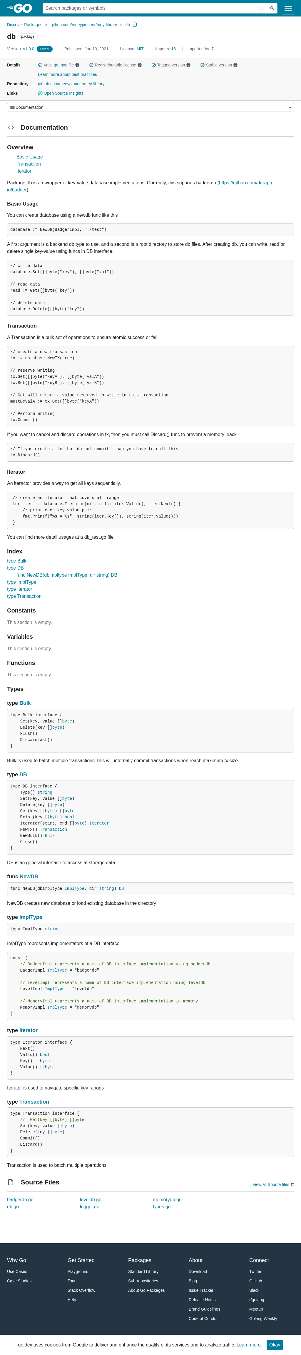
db (127, 24)
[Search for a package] (155, 8)
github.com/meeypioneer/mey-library (84, 24)
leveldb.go (90, 1199)
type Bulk (16, 560)
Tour (72, 1281)
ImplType (74, 888)
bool (70, 817)
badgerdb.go (20, 1199)
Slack (254, 1290)
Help (72, 1299)
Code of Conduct (204, 1318)
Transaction (28, 163)
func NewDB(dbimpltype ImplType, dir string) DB (66, 575)
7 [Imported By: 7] (201, 48)
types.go (161, 1206)
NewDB (29, 877)
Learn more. (249, 1344)
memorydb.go (167, 1199)
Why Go (16, 1260)
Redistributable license (115, 65)
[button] (40, 65)
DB (23, 774)
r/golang (256, 1299)
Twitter (255, 1271)
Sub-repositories (143, 1281)
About (196, 1260)
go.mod (61, 65)
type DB (15, 567)
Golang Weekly (263, 1318)
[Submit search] (272, 8)
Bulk (25, 703)
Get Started (81, 1260)
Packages (139, 1260)
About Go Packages (146, 1290)
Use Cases (17, 1271)
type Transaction (24, 596)
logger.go (89, 1206)
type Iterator (19, 589)
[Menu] (150, 107)
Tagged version (171, 65)
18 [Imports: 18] (166, 48)
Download (198, 1271)
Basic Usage (29, 156)
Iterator (23, 170)
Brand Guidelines (204, 1309)
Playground (78, 1271)
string (44, 792)
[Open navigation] (288, 8)
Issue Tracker (201, 1290)
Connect (259, 1260)
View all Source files (270, 1184)
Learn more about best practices (67, 74)
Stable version (219, 65)
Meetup (256, 1309)
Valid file (59, 65)
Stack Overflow (81, 1290)
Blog (193, 1281)
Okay (274, 1344)
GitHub (255, 1281)
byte (67, 721)
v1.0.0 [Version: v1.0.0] (21, 48)
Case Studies (19, 1281)
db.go (13, 1206)
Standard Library (143, 1271)
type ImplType (21, 582)
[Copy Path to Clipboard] (135, 24)
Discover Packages (24, 24)
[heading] (25, 8)
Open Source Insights (60, 93)
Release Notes (202, 1299)
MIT (140, 48)
